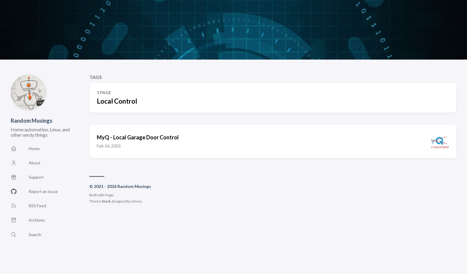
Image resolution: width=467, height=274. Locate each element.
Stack (106, 201)
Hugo (109, 195)
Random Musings (31, 120)
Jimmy (136, 201)
